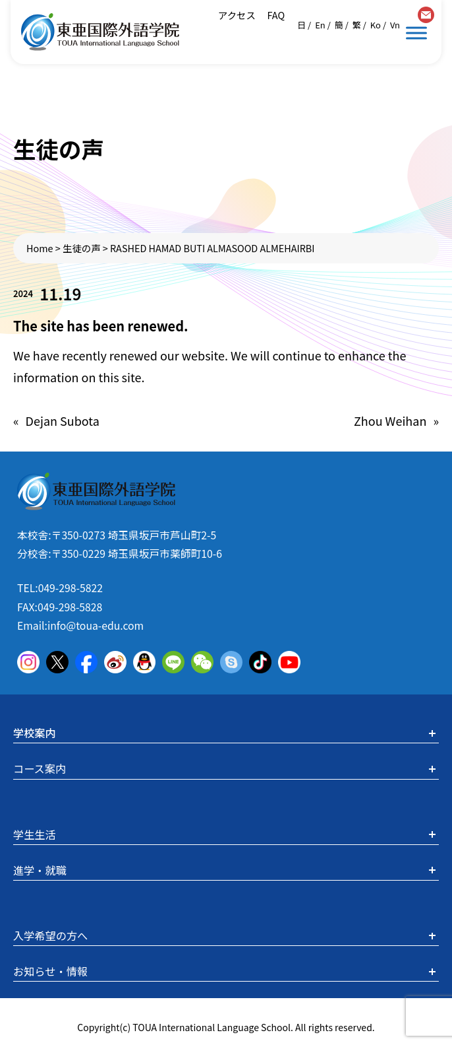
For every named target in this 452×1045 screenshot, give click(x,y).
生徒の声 (82, 248)
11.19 (60, 293)
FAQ (275, 15)
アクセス (237, 15)
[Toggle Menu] (416, 32)
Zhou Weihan (390, 420)
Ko (375, 24)
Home (39, 248)
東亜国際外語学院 (100, 32)
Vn (395, 24)
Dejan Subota (62, 420)
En (320, 24)
